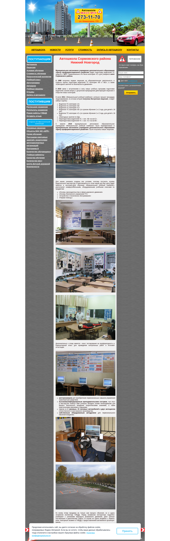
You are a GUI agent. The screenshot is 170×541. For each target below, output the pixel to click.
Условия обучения (35, 70)
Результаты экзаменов (37, 110)
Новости (55, 50)
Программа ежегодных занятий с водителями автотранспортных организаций (37, 141)
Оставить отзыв (34, 116)
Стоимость (85, 50)
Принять (127, 531)
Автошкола (38, 50)
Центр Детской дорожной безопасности (38, 165)
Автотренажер (33, 83)
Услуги (69, 50)
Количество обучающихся (39, 152)
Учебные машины (35, 89)
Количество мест (34, 161)
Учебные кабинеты (35, 155)
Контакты (133, 50)
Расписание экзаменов (37, 107)
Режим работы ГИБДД (37, 113)
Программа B (33, 149)
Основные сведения (36, 128)
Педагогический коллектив (39, 77)
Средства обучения (36, 158)
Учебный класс (34, 80)
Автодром (31, 86)
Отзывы (30, 92)
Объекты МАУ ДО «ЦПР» (38, 131)
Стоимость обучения (36, 74)
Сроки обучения (34, 134)
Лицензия (31, 67)
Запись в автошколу (109, 50)
